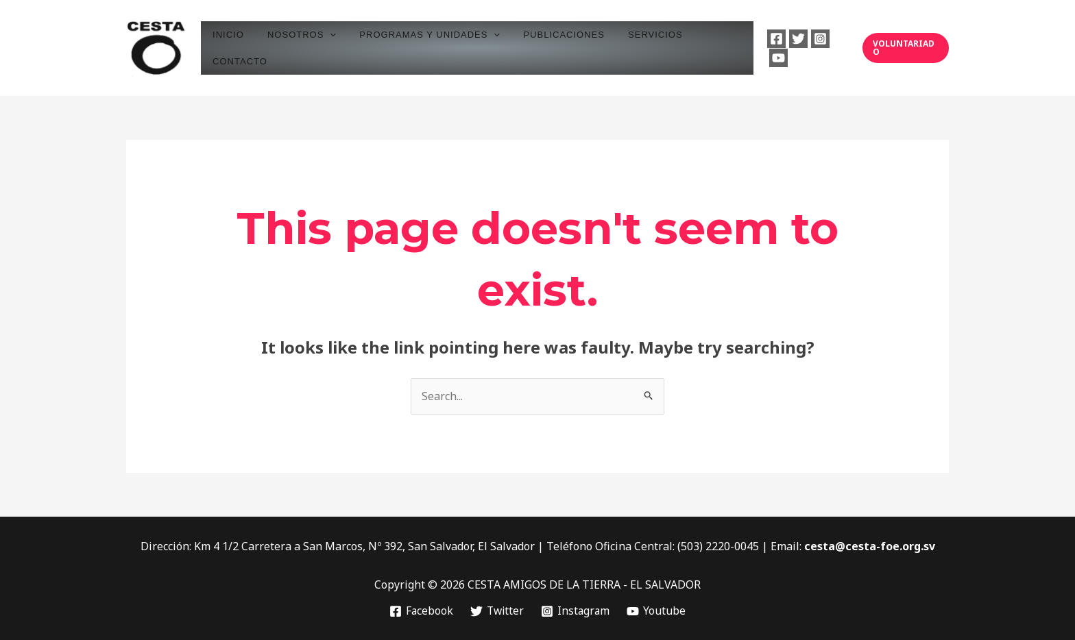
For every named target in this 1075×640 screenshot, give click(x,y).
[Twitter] (793, 48)
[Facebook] (771, 48)
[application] (330, 47)
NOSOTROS (302, 47)
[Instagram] (815, 48)
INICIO (234, 47)
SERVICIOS (639, 47)
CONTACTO (711, 47)
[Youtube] (837, 48)
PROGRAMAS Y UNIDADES (424, 47)
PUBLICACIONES (553, 47)
